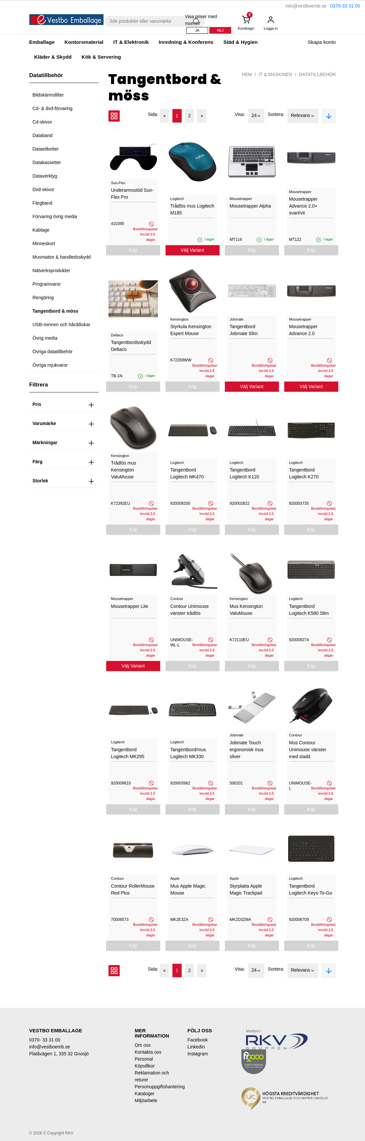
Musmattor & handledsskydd (62, 257)
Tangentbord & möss (55, 311)
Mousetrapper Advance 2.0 (303, 330)
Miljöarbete (146, 1100)
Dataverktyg (45, 176)
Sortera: (276, 114)
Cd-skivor (42, 122)
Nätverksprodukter (51, 270)
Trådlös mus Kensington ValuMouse (124, 469)
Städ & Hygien (240, 42)
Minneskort (44, 243)
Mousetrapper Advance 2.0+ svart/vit (303, 205)
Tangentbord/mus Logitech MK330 (188, 753)
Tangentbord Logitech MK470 (187, 473)
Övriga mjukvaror (50, 365)
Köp (133, 250)
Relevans (303, 116)
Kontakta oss (148, 1052)
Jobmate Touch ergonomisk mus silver (247, 749)
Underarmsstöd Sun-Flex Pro (132, 193)
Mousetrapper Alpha (250, 206)
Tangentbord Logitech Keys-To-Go (310, 889)
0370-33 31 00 (345, 6)
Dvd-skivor (43, 189)
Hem (247, 74)
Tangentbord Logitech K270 (304, 473)
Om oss (142, 1045)
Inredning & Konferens (186, 42)
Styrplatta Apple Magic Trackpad (246, 889)
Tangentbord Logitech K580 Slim (309, 610)
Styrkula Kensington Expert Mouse (191, 330)
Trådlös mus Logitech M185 (192, 209)
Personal (144, 1059)
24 (256, 116)
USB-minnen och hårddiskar (61, 324)
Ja (197, 30)
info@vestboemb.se (306, 6)
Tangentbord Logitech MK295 (127, 753)
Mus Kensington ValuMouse (246, 610)
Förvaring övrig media (55, 216)
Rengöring (43, 297)
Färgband (42, 203)
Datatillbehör (317, 74)
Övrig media (45, 338)
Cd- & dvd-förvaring (53, 108)
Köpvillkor (145, 1066)
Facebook (197, 1039)
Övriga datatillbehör (53, 351)
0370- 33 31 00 (44, 1039)
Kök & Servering (101, 57)
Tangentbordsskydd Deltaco (131, 346)
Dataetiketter (46, 149)
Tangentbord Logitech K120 (244, 473)
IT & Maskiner (275, 74)
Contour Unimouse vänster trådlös (189, 610)
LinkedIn (196, 1046)
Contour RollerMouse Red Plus (133, 889)
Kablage (41, 230)
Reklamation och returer (152, 1076)
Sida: (153, 114)
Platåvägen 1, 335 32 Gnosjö (59, 1053)
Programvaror (47, 284)
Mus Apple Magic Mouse (188, 889)
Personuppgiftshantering (156, 1086)
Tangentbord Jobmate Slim (244, 330)
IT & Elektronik (131, 42)
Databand (43, 135)
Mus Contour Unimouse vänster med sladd (307, 749)
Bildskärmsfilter (48, 95)
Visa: (240, 114)
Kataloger (144, 1093)
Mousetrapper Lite (129, 606)
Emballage (42, 42)
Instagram (197, 1053)
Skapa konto (322, 42)
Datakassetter (47, 162)
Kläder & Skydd (53, 57)
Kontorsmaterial (83, 42)
